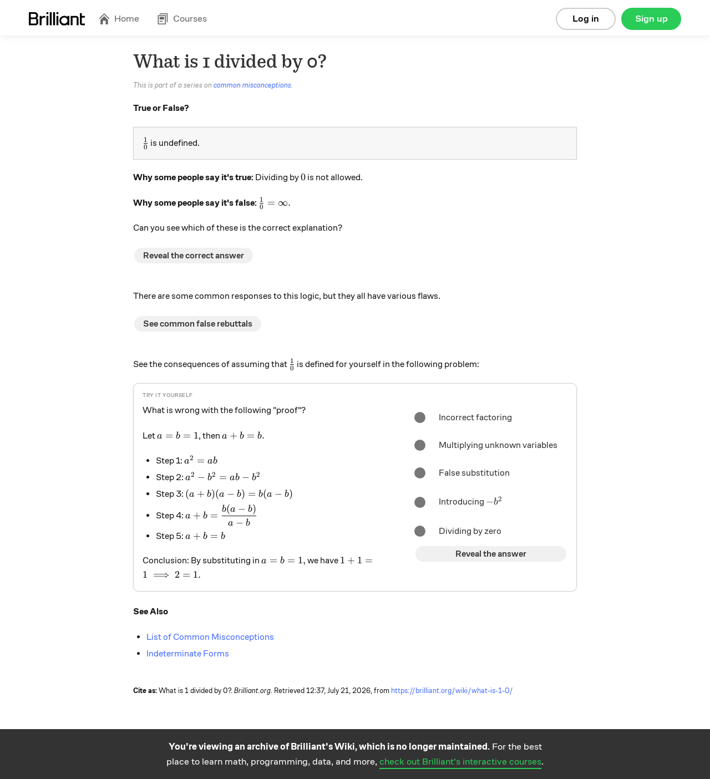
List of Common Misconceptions (210, 637)
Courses (182, 18)
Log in (585, 18)
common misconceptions (252, 85)
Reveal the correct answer (193, 255)
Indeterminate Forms (187, 653)
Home (118, 18)
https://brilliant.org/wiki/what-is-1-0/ (452, 690)
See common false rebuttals (197, 323)
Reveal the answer (490, 553)
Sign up (651, 18)
